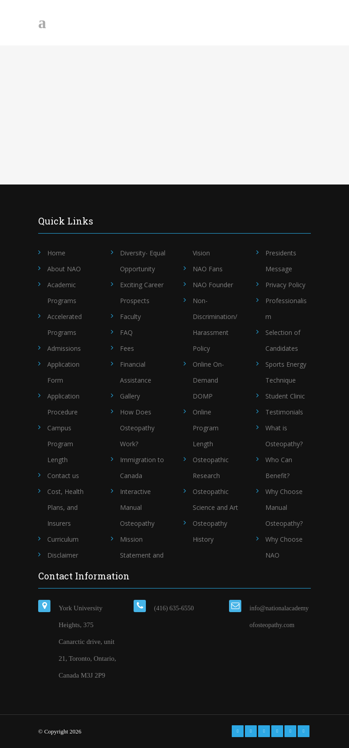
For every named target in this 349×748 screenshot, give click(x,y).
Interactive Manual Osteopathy (137, 507)
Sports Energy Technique (285, 372)
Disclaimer (62, 555)
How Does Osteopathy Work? (137, 428)
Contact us (63, 475)
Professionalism (286, 308)
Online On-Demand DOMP (208, 380)
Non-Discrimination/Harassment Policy (215, 324)
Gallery (130, 396)
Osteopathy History (210, 531)
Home (56, 253)
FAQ (126, 332)
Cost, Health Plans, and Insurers (65, 507)
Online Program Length (206, 428)
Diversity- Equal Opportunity (142, 261)
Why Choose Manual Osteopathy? (284, 507)
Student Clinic (285, 396)
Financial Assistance (135, 372)
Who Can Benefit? (278, 467)
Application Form (63, 372)
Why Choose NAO (284, 547)
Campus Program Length (60, 444)
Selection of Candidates (282, 340)
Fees (127, 348)
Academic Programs (61, 292)
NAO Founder (213, 284)
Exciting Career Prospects (142, 292)
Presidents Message (280, 261)
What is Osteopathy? (284, 436)
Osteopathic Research (211, 467)
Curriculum (63, 539)
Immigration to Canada (142, 467)
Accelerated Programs (64, 324)
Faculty (130, 316)
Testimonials (284, 412)
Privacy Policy (285, 284)
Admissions (64, 348)
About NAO (64, 268)
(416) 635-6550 (174, 608)
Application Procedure (63, 404)
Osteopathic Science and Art (215, 499)
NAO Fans (208, 268)
